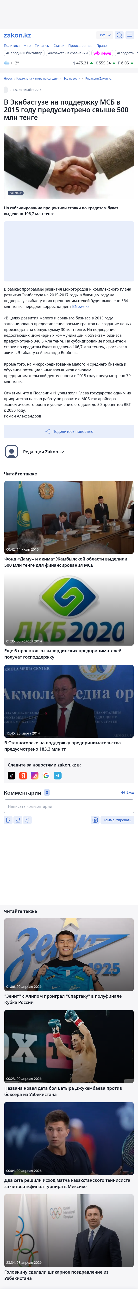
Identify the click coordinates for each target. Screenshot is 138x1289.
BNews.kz (80, 306)
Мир (27, 45)
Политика (12, 45)
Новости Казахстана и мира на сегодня (31, 78)
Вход (130, 792)
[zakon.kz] (17, 35)
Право (101, 45)
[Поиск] (119, 35)
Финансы (42, 45)
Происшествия (80, 45)
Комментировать (117, 820)
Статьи (58, 45)
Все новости (72, 78)
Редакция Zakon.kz (98, 78)
